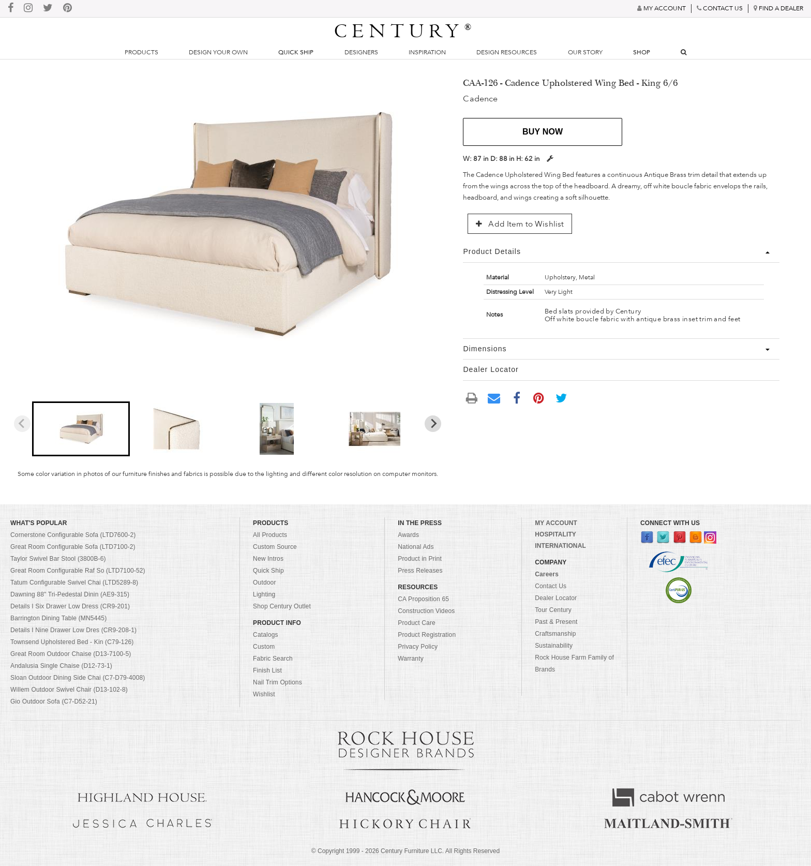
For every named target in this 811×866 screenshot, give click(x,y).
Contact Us (550, 586)
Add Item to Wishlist (520, 224)
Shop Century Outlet (282, 606)
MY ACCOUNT (556, 523)
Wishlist (264, 694)
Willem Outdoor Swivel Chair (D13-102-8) (69, 689)
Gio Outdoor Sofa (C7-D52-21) (53, 701)
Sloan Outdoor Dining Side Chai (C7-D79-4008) (77, 677)
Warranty (411, 658)
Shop (641, 52)
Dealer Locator (556, 598)
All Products (270, 535)
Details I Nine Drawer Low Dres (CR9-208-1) (73, 630)
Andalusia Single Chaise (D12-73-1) (61, 665)
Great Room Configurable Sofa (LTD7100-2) (73, 546)
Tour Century (553, 610)
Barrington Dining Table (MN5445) (58, 618)
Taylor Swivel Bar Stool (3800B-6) (58, 558)
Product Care (416, 622)
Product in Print (420, 558)
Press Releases (420, 570)
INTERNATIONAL (560, 545)
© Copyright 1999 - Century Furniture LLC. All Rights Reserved (405, 851)
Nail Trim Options (277, 682)
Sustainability (554, 645)
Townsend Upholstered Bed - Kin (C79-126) (72, 642)
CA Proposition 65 (423, 599)
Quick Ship (295, 52)
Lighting (264, 594)
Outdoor (264, 582)
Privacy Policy (418, 646)
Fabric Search (273, 658)
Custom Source (275, 546)
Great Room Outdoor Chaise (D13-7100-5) (70, 654)
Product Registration (427, 634)
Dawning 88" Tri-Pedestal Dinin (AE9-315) (69, 594)
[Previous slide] (22, 423)
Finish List (267, 670)
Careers (547, 574)
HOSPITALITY (555, 534)
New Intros (268, 558)
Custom (264, 646)
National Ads (415, 546)
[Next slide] (433, 423)
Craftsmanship (555, 633)
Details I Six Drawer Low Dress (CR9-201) (70, 606)
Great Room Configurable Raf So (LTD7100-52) (77, 570)
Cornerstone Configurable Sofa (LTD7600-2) (73, 535)
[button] (81, 428)
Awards (408, 535)
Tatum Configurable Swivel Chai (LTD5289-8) (74, 582)
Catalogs (265, 634)
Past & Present (556, 621)
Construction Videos (426, 611)
